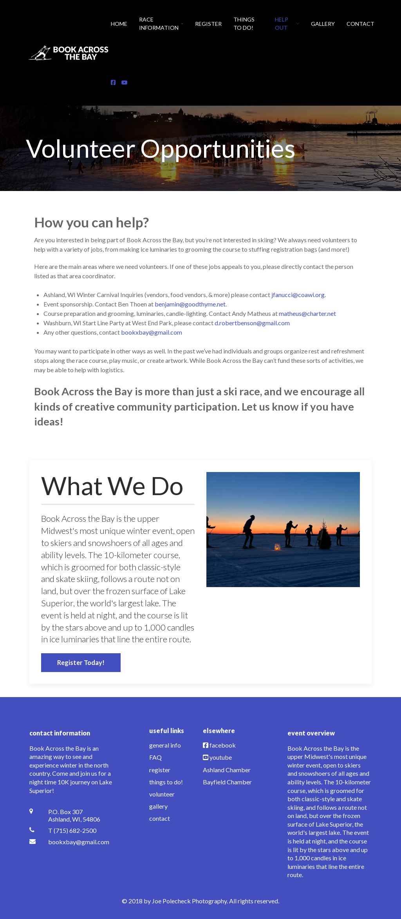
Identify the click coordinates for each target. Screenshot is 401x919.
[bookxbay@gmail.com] (71, 841)
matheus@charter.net (307, 313)
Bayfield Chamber (227, 782)
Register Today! (81, 662)
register (159, 769)
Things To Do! (244, 23)
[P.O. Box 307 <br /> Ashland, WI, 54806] (71, 815)
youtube (221, 757)
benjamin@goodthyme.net (190, 304)
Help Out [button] (287, 23)
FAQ (155, 757)
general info (165, 745)
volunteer (162, 794)
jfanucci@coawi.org (298, 294)
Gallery (323, 23)
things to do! (166, 782)
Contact (360, 23)
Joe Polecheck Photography (189, 901)
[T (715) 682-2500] (71, 830)
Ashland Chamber (227, 769)
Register (208, 23)
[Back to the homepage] (69, 52)
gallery (158, 806)
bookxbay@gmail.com (151, 332)
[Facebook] (113, 82)
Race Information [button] (161, 23)
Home (119, 23)
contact (159, 818)
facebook (223, 745)
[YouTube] (124, 82)
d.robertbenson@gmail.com (252, 322)
